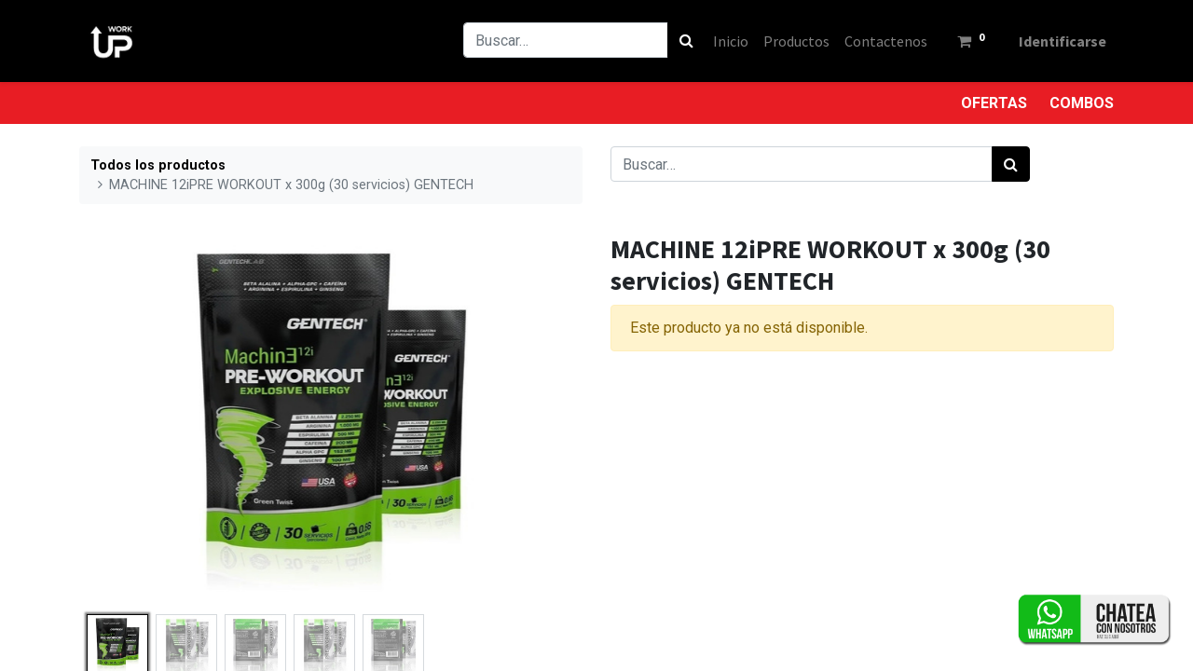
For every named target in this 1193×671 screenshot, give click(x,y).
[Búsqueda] (686, 40)
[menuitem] (731, 41)
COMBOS (1081, 103)
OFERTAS (994, 103)
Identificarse (1062, 41)
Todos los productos (158, 165)
